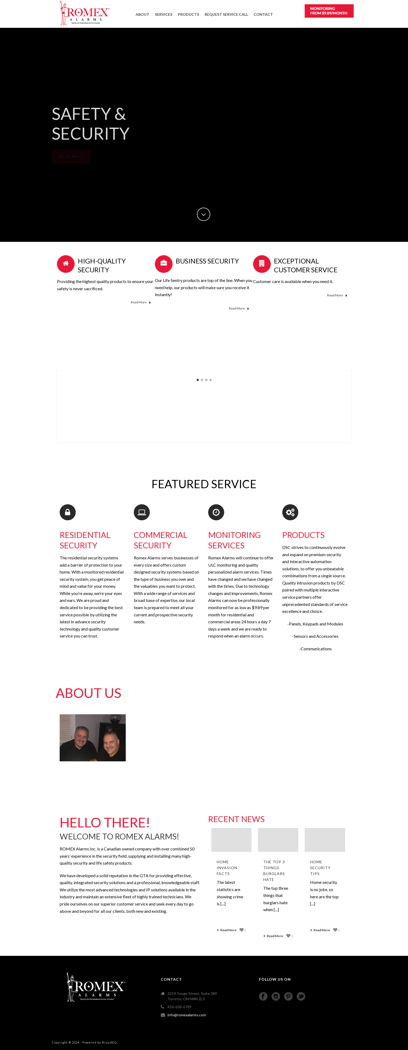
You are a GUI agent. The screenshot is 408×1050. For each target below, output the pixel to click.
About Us (88, 693)
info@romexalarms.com (186, 1015)
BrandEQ (109, 1042)
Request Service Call (226, 14)
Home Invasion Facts (227, 868)
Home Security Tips (320, 868)
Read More (141, 302)
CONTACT (263, 14)
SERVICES (163, 14)
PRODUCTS (188, 14)
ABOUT (142, 14)
